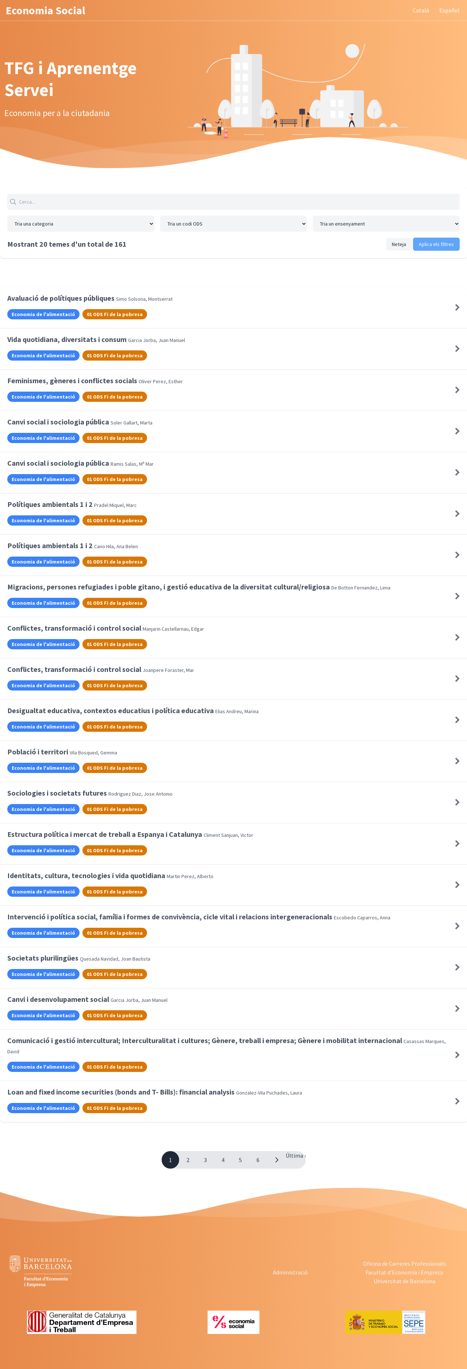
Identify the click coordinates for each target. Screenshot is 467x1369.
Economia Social (45, 10)
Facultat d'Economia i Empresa (404, 1272)
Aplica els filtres (436, 244)
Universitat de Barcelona (404, 1281)
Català (421, 10)
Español (449, 10)
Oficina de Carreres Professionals (404, 1263)
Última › (296, 1155)
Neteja (399, 244)
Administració (290, 1272)
